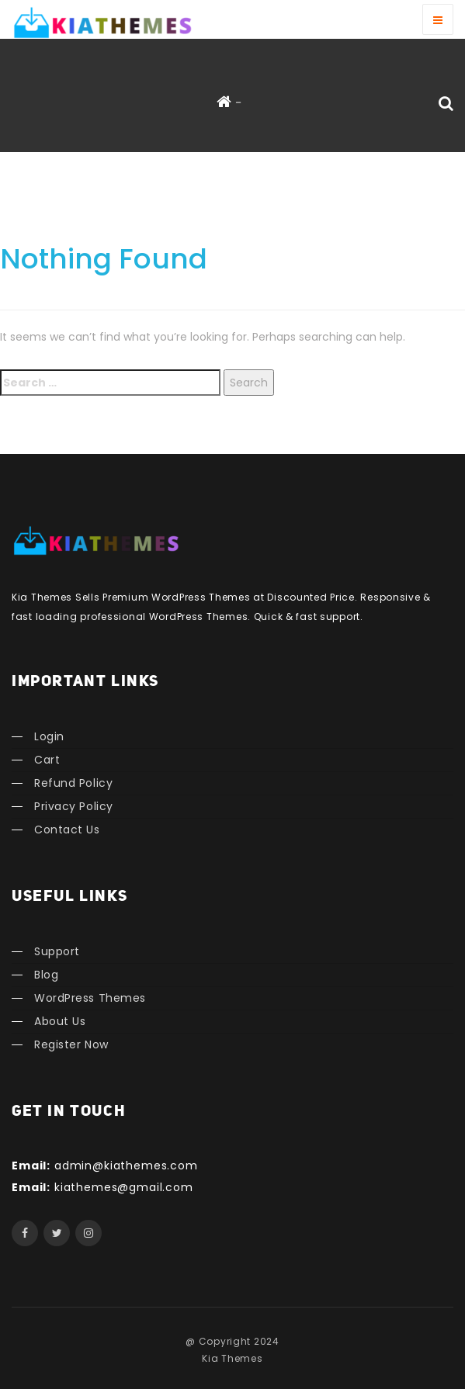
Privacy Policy (73, 806)
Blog (46, 974)
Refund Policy (73, 783)
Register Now (71, 1044)
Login (49, 736)
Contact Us (67, 829)
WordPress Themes (90, 998)
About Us (59, 1021)
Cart (47, 759)
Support (57, 951)
